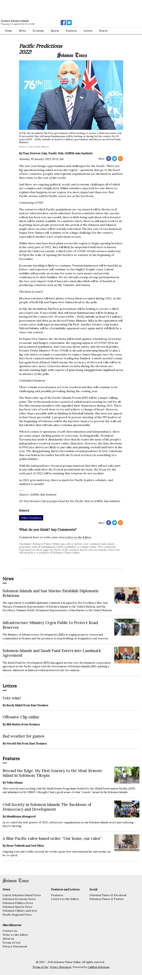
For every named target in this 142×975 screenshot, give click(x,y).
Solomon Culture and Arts (20, 910)
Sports (55, 30)
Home (8, 30)
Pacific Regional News (17, 914)
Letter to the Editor (78, 537)
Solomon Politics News (18, 903)
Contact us (10, 930)
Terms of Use (12, 942)
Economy (38, 30)
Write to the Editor (15, 934)
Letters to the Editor (65, 899)
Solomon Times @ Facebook (107, 895)
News (22, 30)
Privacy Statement (15, 946)
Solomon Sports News (17, 906)
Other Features (31, 517)
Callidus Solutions (98, 967)
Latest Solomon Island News (22, 895)
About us (8, 938)
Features (71, 30)
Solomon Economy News (19, 899)
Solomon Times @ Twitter (106, 899)
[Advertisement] (49, 9)
